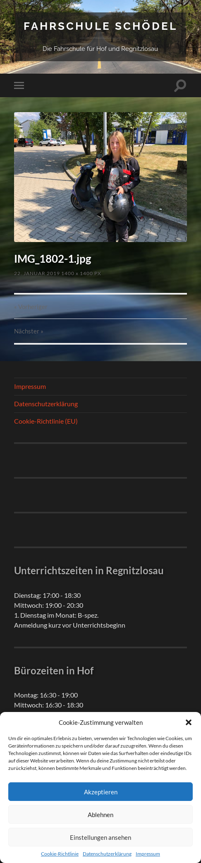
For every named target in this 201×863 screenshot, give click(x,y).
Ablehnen (100, 814)
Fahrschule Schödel (100, 25)
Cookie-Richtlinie (60, 854)
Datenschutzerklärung (107, 854)
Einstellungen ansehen (100, 837)
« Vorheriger (31, 306)
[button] (188, 722)
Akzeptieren (100, 792)
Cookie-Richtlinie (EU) (46, 421)
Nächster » (28, 331)
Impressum (148, 854)
